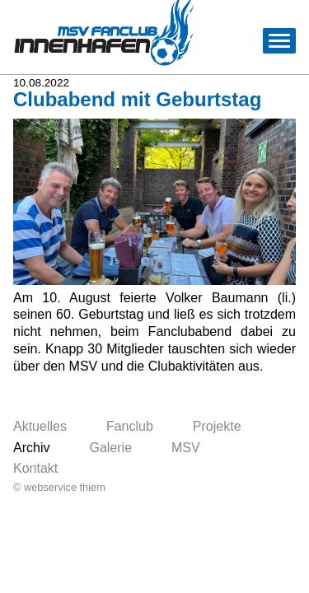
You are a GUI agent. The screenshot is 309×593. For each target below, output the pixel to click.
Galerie (110, 448)
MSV (185, 448)
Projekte (217, 426)
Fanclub (129, 426)
